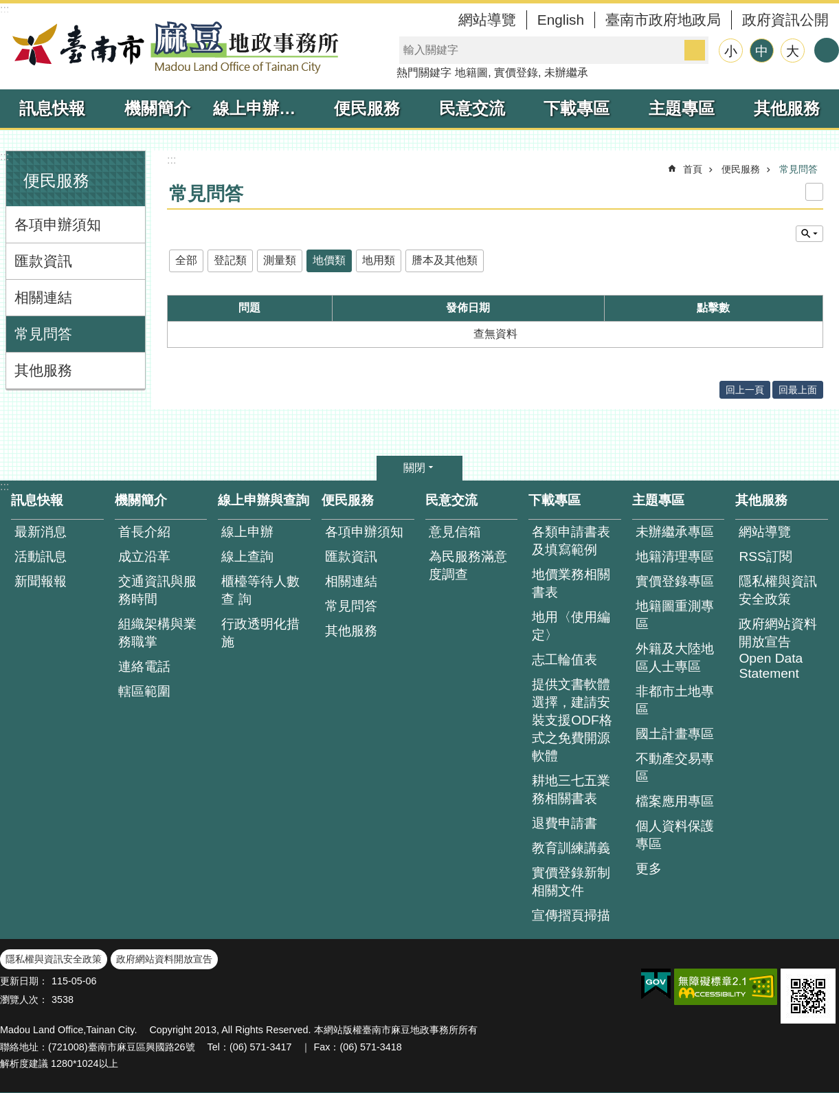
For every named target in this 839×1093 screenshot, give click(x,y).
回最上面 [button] (798, 389)
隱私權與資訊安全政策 (778, 590)
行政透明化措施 (260, 633)
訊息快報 (52, 108)
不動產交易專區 (675, 767)
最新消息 (40, 532)
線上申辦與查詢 (264, 108)
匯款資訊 (43, 261)
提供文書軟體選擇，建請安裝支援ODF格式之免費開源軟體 (572, 720)
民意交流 (472, 108)
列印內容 (814, 192)
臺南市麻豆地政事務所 (172, 46)
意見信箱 (455, 532)
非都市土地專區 (675, 700)
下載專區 (576, 108)
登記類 (230, 260)
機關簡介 (157, 108)
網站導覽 (487, 19)
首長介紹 (144, 532)
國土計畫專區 (675, 734)
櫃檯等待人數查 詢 (260, 590)
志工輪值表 (564, 659)
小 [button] (730, 51)
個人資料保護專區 (675, 835)
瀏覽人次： (24, 999)
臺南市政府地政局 (663, 19)
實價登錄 (516, 72)
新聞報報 (40, 581)
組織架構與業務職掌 (157, 633)
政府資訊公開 (785, 19)
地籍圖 (471, 72)
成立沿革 (144, 556)
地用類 (378, 260)
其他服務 (787, 108)
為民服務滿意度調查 (468, 565)
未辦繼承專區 (675, 532)
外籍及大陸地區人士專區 (675, 657)
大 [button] (792, 51)
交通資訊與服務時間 (157, 590)
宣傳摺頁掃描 (571, 915)
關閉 (414, 468)
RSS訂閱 (765, 556)
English (560, 19)
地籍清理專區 (675, 556)
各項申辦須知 (57, 224)
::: (4, 9)
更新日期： (24, 980)
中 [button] (761, 51)
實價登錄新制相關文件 (571, 881)
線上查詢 (247, 556)
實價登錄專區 (675, 581)
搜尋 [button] (694, 50)
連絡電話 (144, 666)
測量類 (279, 260)
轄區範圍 (144, 691)
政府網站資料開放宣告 (164, 958)
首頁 (692, 169)
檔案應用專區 (675, 801)
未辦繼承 (566, 72)
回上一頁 (745, 389)
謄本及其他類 (445, 260)
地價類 (329, 260)
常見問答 (43, 334)
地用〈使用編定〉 (571, 626)
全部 (186, 260)
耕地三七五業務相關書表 (571, 789)
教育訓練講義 (571, 848)
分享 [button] (826, 50)
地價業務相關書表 (571, 583)
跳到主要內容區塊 (7, 7)
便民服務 (367, 108)
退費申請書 (564, 823)
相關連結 (43, 297)
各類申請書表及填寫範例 (571, 541)
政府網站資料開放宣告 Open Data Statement (778, 649)
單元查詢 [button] (809, 233)
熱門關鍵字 (423, 72)
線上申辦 (247, 532)
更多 (649, 868)
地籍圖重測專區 (675, 615)
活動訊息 (40, 556)
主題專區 (682, 108)
